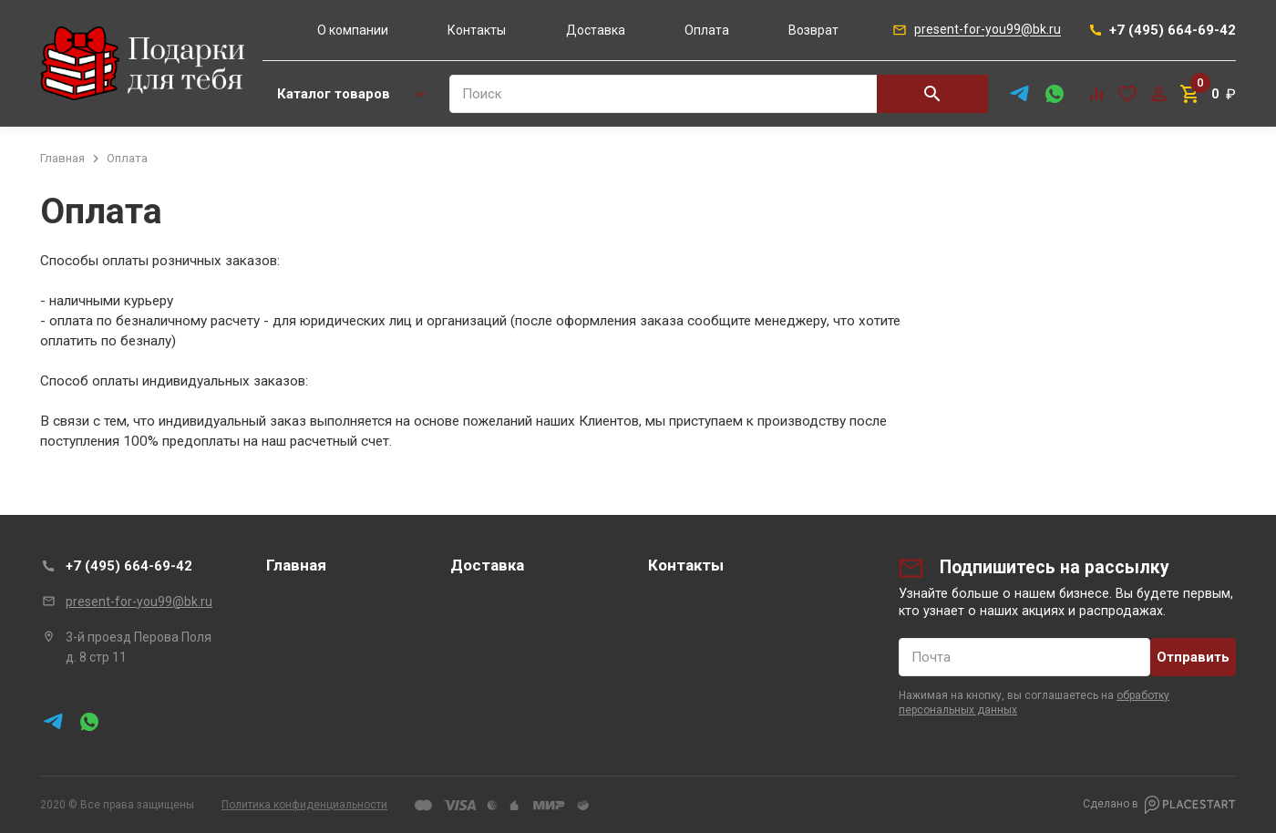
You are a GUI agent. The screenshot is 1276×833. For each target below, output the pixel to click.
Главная (296, 565)
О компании (352, 30)
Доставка (595, 30)
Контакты (477, 30)
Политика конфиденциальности (304, 804)
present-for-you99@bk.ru (139, 601)
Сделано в (1159, 805)
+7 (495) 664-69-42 (129, 566)
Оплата (706, 30)
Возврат (813, 30)
